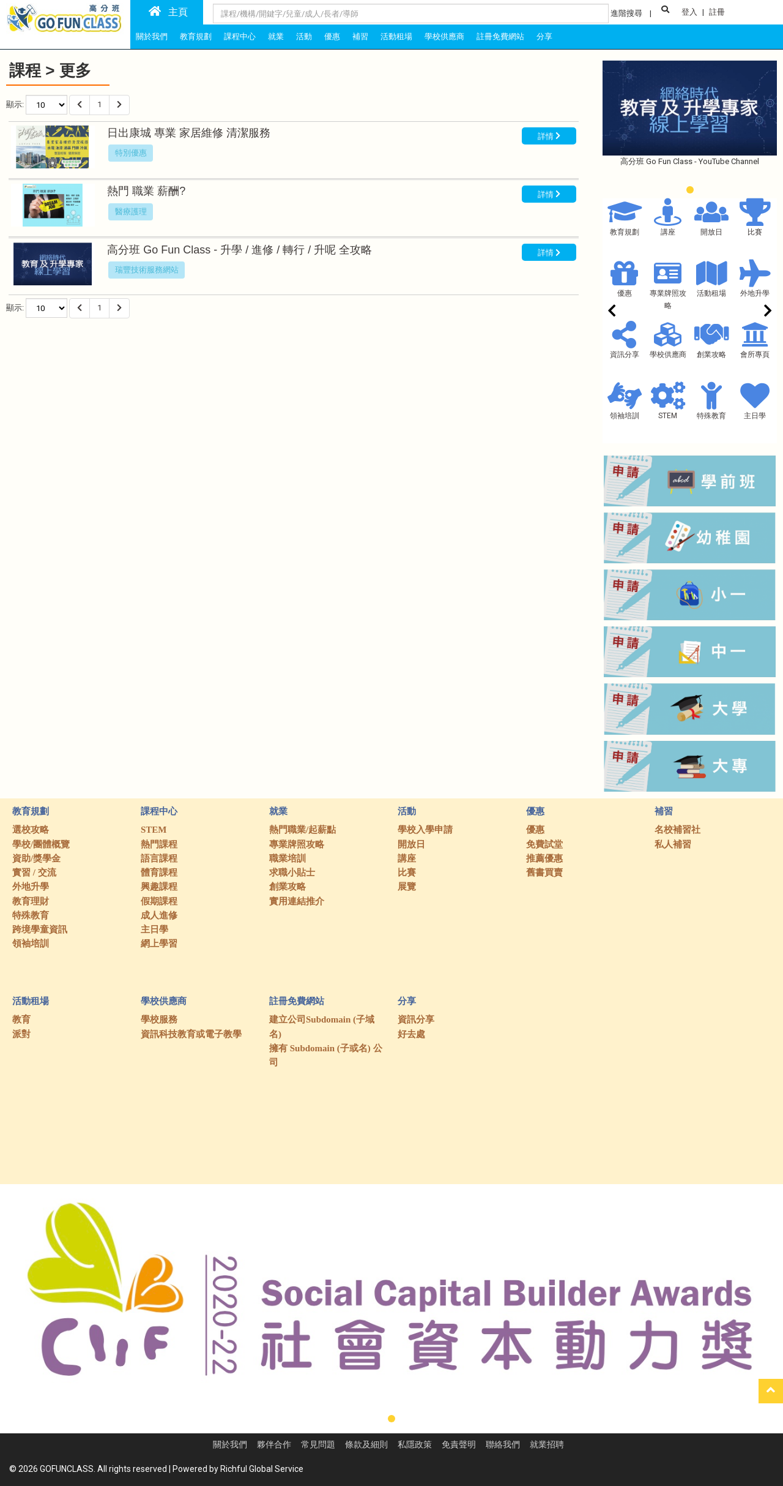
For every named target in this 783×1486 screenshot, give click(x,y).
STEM (667, 415)
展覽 (407, 886)
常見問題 (318, 1444)
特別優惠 (131, 152)
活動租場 (711, 293)
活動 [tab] (304, 36)
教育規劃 (624, 232)
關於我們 (230, 1444)
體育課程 (159, 872)
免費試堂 (544, 844)
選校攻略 (30, 830)
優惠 (624, 293)
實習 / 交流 (34, 872)
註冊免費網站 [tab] (500, 36)
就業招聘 (547, 1444)
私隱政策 (415, 1444)
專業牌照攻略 (296, 844)
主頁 (168, 12)
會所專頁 (755, 354)
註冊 (717, 12)
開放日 (711, 232)
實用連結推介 (296, 901)
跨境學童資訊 (39, 929)
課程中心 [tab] (240, 36)
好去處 (411, 1034)
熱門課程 (159, 844)
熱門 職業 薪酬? (147, 191)
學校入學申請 (425, 830)
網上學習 (159, 943)
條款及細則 (366, 1444)
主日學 (755, 415)
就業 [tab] (276, 36)
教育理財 (30, 901)
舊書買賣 (544, 872)
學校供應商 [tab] (444, 36)
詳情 (549, 135)
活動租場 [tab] (396, 36)
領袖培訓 (624, 415)
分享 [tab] (544, 36)
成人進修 (159, 915)
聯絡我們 (503, 1444)
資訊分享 (624, 354)
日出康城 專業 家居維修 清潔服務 (188, 133)
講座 (668, 232)
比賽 (755, 232)
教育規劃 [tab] (196, 36)
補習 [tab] (360, 36)
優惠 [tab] (332, 36)
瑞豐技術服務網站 (147, 269)
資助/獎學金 (36, 858)
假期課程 (159, 901)
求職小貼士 (292, 872)
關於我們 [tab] (152, 36)
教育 (21, 1019)
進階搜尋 (626, 13)
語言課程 (159, 858)
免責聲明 (459, 1444)
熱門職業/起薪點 (302, 830)
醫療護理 (131, 211)
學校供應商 (668, 354)
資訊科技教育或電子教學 (191, 1034)
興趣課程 (159, 886)
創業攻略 (711, 354)
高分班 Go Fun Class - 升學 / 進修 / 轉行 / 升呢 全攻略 (239, 250)
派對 (21, 1034)
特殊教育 (711, 415)
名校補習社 (677, 830)
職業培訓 (287, 858)
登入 (689, 12)
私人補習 (673, 844)
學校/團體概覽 (41, 844)
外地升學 (755, 293)
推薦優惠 (544, 858)
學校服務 (159, 1019)
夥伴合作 (274, 1444)
